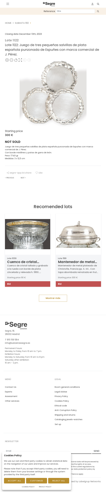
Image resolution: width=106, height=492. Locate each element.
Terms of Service (71, 474)
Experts (8, 391)
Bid (9, 284)
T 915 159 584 (12, 339)
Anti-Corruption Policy (66, 410)
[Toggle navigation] (7, 4)
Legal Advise (61, 391)
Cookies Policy (62, 401)
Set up (58, 424)
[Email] (48, 451)
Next (23, 178)
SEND (96, 451)
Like (39, 172)
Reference (49, 11)
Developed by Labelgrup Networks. (82, 481)
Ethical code (61, 405)
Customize (36, 480)
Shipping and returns (65, 415)
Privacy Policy (61, 396)
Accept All (14, 480)
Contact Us (10, 387)
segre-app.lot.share (19, 172)
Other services (12, 401)
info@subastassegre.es (17, 343)
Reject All (58, 480)
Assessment (11, 396)
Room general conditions (67, 387)
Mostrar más (53, 298)
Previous (9, 178)
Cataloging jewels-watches (68, 419)
